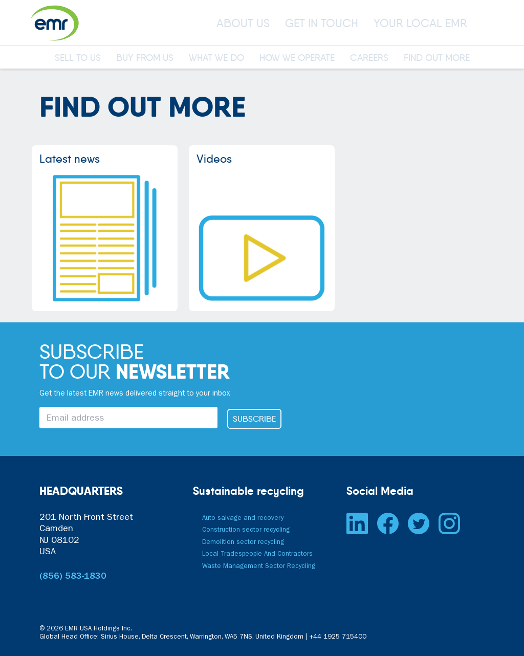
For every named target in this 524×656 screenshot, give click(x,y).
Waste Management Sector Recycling (258, 566)
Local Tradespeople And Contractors (257, 554)
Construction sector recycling (246, 530)
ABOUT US (243, 23)
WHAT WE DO (216, 58)
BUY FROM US (144, 58)
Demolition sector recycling (243, 542)
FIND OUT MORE (437, 58)
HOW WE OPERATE (297, 58)
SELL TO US (78, 58)
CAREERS (369, 58)
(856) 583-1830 (72, 577)
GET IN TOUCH (321, 23)
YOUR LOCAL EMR (420, 23)
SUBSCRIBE (254, 419)
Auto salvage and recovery (242, 518)
